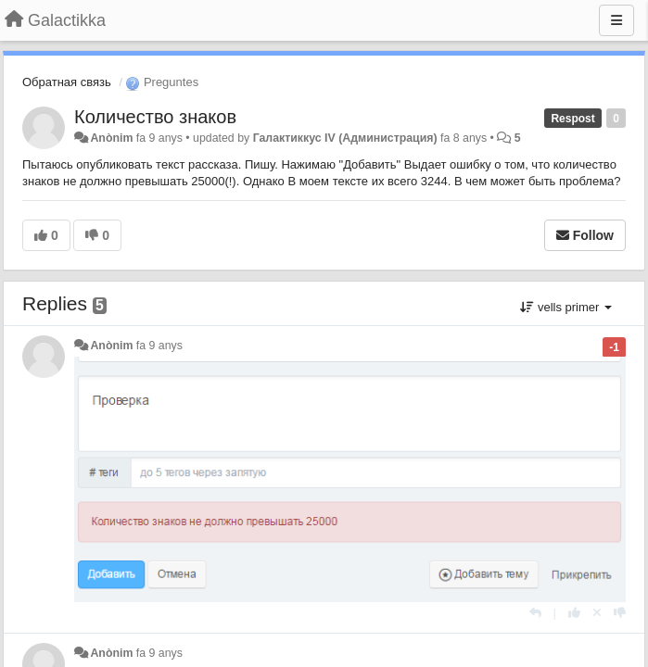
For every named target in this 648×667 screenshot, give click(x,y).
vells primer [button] (566, 307)
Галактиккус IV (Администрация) (345, 138)
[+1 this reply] (574, 613)
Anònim (111, 138)
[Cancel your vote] (597, 613)
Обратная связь (66, 82)
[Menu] (616, 20)
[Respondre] (535, 613)
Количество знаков (155, 117)
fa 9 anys (159, 345)
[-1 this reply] (620, 613)
